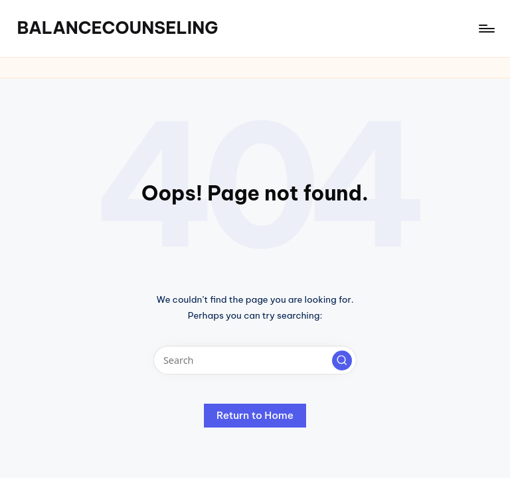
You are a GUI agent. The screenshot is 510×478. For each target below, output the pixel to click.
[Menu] (486, 29)
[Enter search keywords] (254, 360)
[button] (342, 360)
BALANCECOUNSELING (117, 28)
